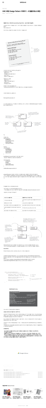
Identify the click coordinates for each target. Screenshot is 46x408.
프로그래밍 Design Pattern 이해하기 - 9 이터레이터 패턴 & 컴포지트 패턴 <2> (16, 373)
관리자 (27, 405)
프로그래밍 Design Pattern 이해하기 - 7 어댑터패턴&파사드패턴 (14, 374)
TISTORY (23, 405)
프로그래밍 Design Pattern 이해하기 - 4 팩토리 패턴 (12, 377)
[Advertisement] (23, 353)
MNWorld (23, 2)
